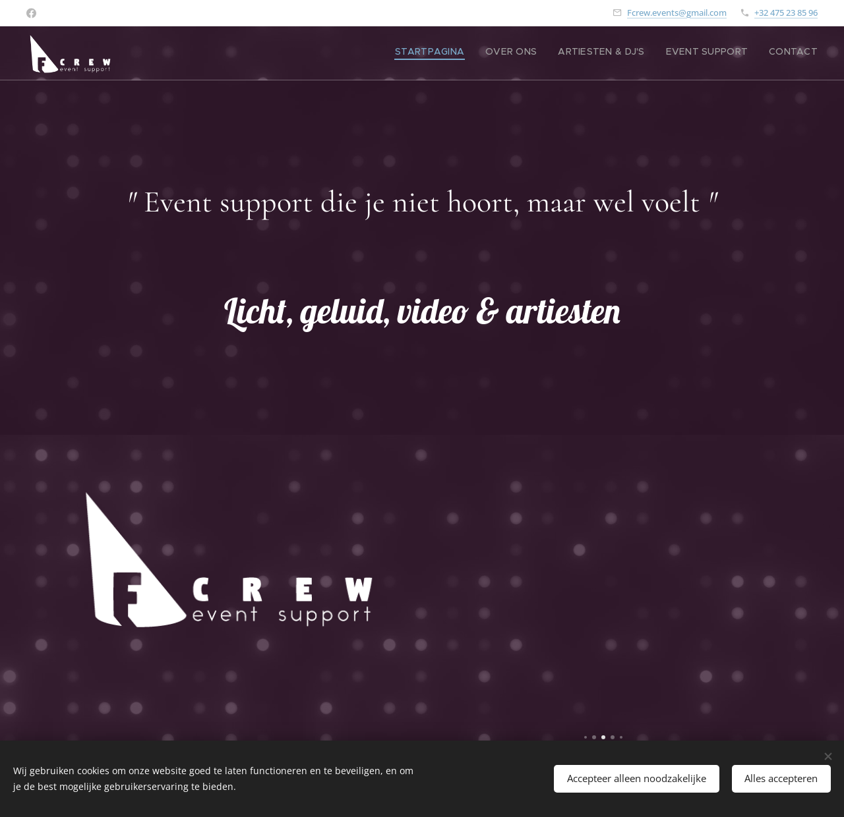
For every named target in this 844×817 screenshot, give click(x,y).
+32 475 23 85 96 (786, 12)
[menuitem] (737, 53)
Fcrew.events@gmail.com (677, 12)
